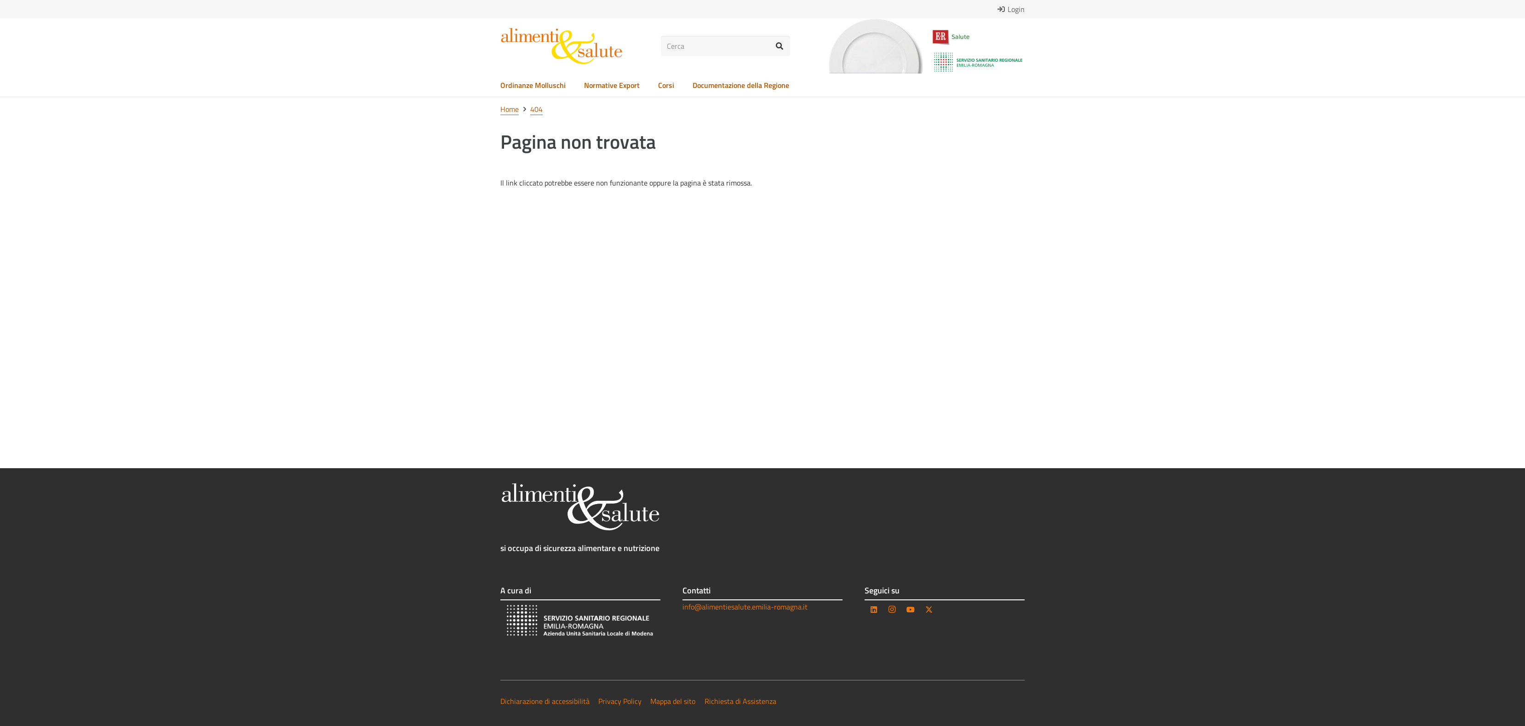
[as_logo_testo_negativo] (580, 507)
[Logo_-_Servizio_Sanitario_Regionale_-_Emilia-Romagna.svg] (978, 62)
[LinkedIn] (874, 609)
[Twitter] (929, 609)
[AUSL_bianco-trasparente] (580, 621)
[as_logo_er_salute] (978, 37)
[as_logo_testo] (561, 46)
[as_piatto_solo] (875, 46)
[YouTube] (910, 609)
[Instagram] (892, 609)
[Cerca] (725, 46)
